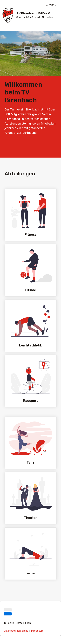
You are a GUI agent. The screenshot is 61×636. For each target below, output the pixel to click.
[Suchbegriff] (30, 614)
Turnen (30, 554)
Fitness (30, 215)
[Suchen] (51, 614)
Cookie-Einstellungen (30, 626)
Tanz (30, 443)
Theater (30, 498)
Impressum (22, 621)
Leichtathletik (30, 326)
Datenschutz (38, 621)
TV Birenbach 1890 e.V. (33, 13)
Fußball (30, 270)
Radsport (30, 381)
